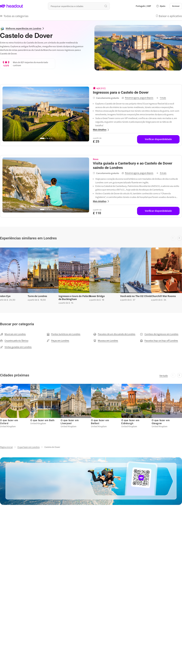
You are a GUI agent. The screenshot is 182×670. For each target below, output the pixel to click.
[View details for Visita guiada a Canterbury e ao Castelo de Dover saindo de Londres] (136, 165)
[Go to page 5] (51, 137)
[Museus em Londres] (105, 339)
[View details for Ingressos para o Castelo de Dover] (136, 91)
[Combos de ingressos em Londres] (159, 333)
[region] (45, 113)
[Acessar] (176, 6)
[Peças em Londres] (58, 339)
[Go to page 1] (42, 137)
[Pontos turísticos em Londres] (63, 333)
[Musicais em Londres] (13, 333)
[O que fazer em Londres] (28, 446)
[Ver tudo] (163, 374)
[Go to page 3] (47, 137)
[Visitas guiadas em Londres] (16, 346)
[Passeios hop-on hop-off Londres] (159, 339)
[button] (161, 6)
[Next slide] (179, 237)
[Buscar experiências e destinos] (79, 6)
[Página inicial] (6, 446)
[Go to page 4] (49, 137)
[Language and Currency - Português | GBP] (143, 6)
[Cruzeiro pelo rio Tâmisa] (14, 339)
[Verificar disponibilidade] (158, 138)
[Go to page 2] (45, 137)
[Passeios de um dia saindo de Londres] (114, 333)
